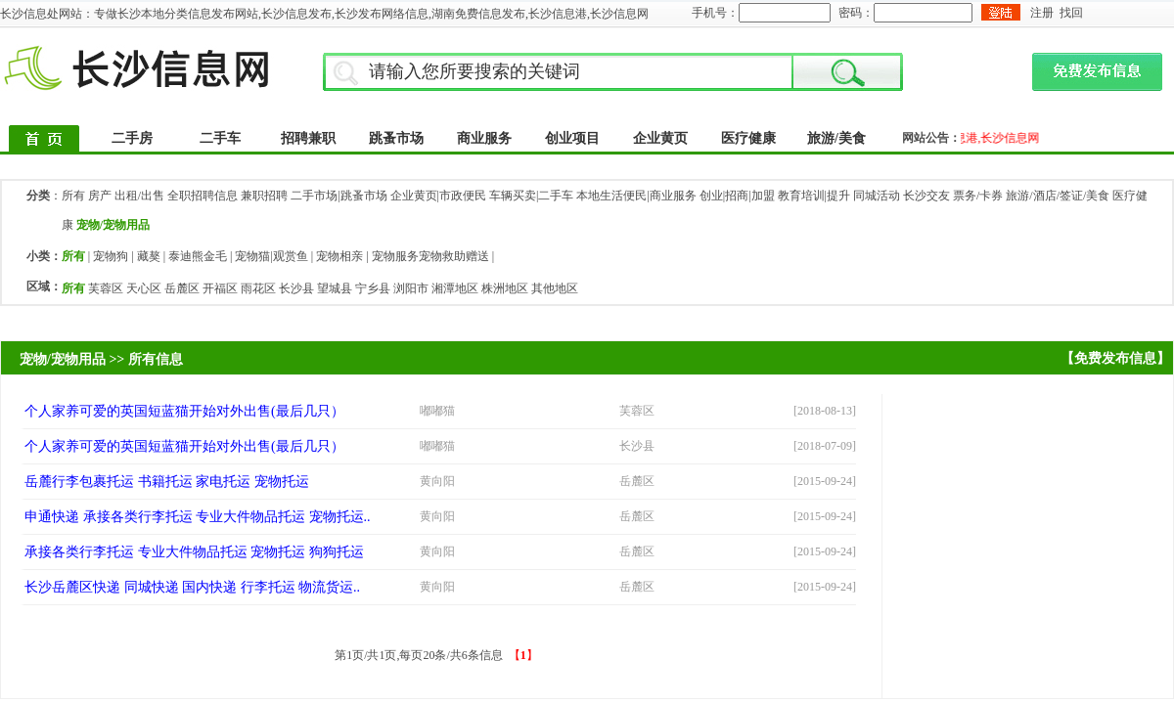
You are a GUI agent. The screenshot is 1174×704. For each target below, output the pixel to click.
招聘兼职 (308, 138)
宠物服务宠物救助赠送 (430, 256)
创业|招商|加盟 (737, 195)
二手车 (220, 138)
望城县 (334, 288)
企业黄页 (660, 138)
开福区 (220, 288)
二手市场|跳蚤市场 (338, 195)
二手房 (132, 138)
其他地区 (554, 288)
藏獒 (148, 256)
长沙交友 (926, 195)
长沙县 (296, 288)
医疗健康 (748, 138)
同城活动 (876, 195)
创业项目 (572, 138)
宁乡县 (372, 288)
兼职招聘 (264, 195)
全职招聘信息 (202, 195)
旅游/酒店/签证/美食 (1057, 195)
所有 (73, 195)
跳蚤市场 (396, 138)
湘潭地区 (454, 288)
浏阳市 (411, 288)
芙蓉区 (105, 288)
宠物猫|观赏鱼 (271, 256)
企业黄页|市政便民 (438, 195)
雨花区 (258, 288)
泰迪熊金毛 (197, 256)
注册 (1042, 13)
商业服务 (484, 138)
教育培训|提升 (814, 195)
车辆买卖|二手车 (531, 195)
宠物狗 (110, 256)
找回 (1071, 13)
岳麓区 (182, 288)
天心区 (143, 288)
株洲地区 (504, 288)
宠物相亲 (339, 256)
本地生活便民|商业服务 (636, 195)
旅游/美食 (836, 138)
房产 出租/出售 (126, 195)
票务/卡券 (978, 195)
